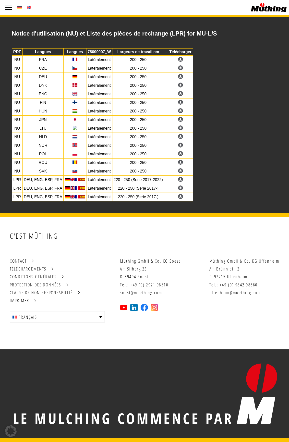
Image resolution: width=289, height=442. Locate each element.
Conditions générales (33, 277)
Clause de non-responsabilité (41, 292)
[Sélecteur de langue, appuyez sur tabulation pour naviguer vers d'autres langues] (57, 316)
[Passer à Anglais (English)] (29, 7)
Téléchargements (28, 269)
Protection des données (35, 285)
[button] (11, 431)
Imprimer (19, 300)
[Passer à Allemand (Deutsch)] (19, 7)
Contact (18, 261)
